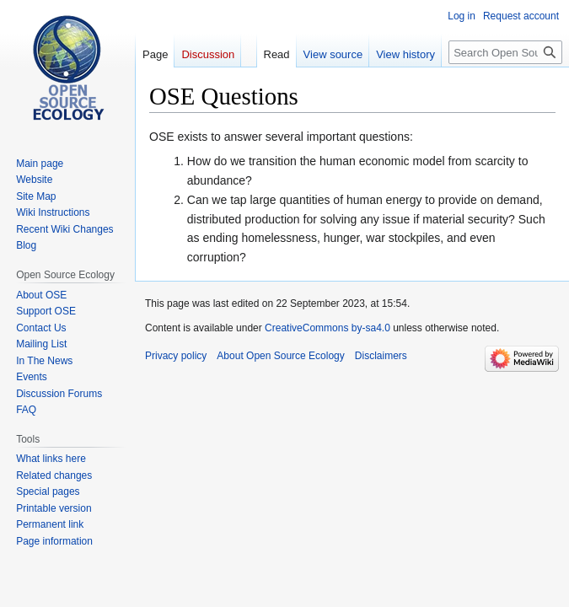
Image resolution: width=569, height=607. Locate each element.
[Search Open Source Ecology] (505, 52)
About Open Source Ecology (280, 356)
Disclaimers (381, 356)
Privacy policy (176, 356)
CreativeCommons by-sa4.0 (327, 328)
